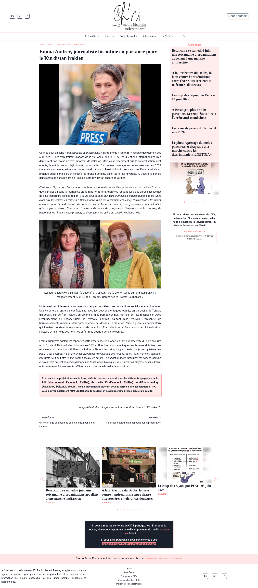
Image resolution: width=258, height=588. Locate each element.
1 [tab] (184, 202)
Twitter (88, 382)
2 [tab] (188, 202)
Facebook (77, 382)
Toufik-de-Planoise (47, 45)
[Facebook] (12, 16)
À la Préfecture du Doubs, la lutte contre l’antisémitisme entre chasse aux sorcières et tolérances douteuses (127, 494)
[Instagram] (19, 16)
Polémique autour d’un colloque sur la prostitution (132, 424)
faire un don (86, 391)
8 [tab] (140, 509)
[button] (42, 479)
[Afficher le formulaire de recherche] (183, 36)
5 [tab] (197, 202)
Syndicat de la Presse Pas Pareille (163, 558)
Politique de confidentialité (129, 583)
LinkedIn (71, 386)
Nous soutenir (237, 16)
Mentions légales (126, 580)
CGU (139, 580)
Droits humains (82, 45)
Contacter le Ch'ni (129, 576)
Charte (129, 568)
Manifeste (129, 572)
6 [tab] (201, 202)
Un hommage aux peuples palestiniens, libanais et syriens (68, 427)
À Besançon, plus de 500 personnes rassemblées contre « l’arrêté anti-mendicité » (194, 113)
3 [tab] (191, 202)
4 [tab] (194, 202)
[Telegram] (27, 16)
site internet (62, 382)
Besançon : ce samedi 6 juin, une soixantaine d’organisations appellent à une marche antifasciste (72, 494)
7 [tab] (204, 202)
